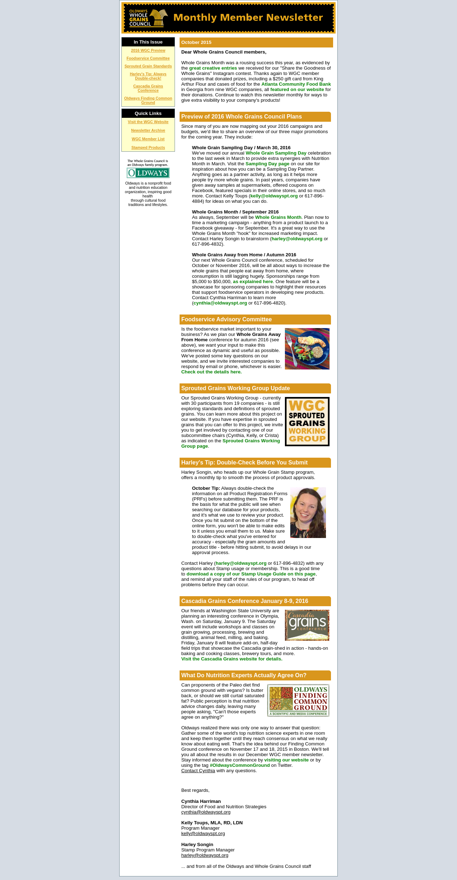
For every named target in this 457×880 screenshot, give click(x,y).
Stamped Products (148, 147)
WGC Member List (148, 139)
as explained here (253, 281)
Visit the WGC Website (148, 122)
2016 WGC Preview (148, 50)
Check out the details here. (211, 371)
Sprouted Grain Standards (148, 66)
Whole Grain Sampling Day (276, 153)
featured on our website (297, 89)
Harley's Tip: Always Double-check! (148, 76)
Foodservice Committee (148, 58)
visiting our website (286, 760)
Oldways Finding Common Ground (148, 100)
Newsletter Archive (148, 130)
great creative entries (213, 68)
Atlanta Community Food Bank (296, 84)
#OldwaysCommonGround (240, 765)
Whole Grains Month (278, 217)
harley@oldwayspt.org (297, 238)
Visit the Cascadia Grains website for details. (231, 659)
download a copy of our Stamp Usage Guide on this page (250, 574)
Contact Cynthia (198, 770)
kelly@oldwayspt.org (274, 195)
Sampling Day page (268, 163)
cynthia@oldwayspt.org (220, 303)
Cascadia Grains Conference (148, 88)
